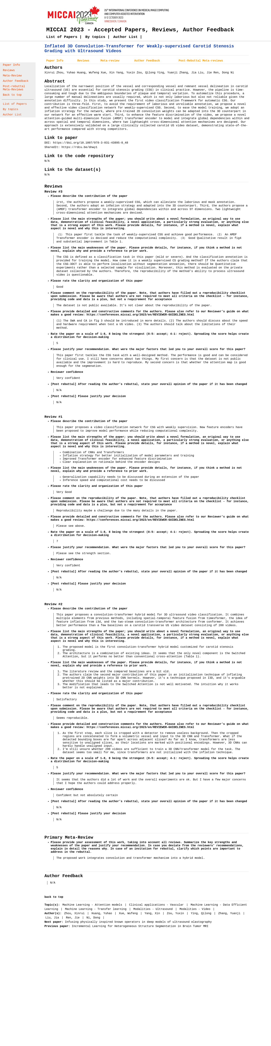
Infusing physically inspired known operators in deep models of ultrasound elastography (138, 922)
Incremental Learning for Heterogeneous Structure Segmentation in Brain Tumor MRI (140, 926)
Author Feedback (15, 81)
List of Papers (15, 104)
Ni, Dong (94, 917)
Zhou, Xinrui (75, 913)
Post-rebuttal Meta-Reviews (14, 88)
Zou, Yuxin (176, 913)
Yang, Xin (153, 913)
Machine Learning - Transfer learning (96, 909)
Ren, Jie (73, 917)
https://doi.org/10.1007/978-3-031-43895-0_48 (90, 142)
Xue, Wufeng (129, 913)
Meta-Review (12, 75)
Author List (12, 114)
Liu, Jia (53, 917)
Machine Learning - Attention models (93, 905)
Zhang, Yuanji (230, 913)
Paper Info (11, 65)
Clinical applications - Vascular (157, 905)
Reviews (9, 70)
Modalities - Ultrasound (153, 909)
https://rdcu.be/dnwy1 (79, 147)
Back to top (12, 95)
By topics (10, 109)
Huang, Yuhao (103, 913)
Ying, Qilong (202, 913)
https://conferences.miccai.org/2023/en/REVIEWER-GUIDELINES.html (140, 314)
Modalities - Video (196, 909)
